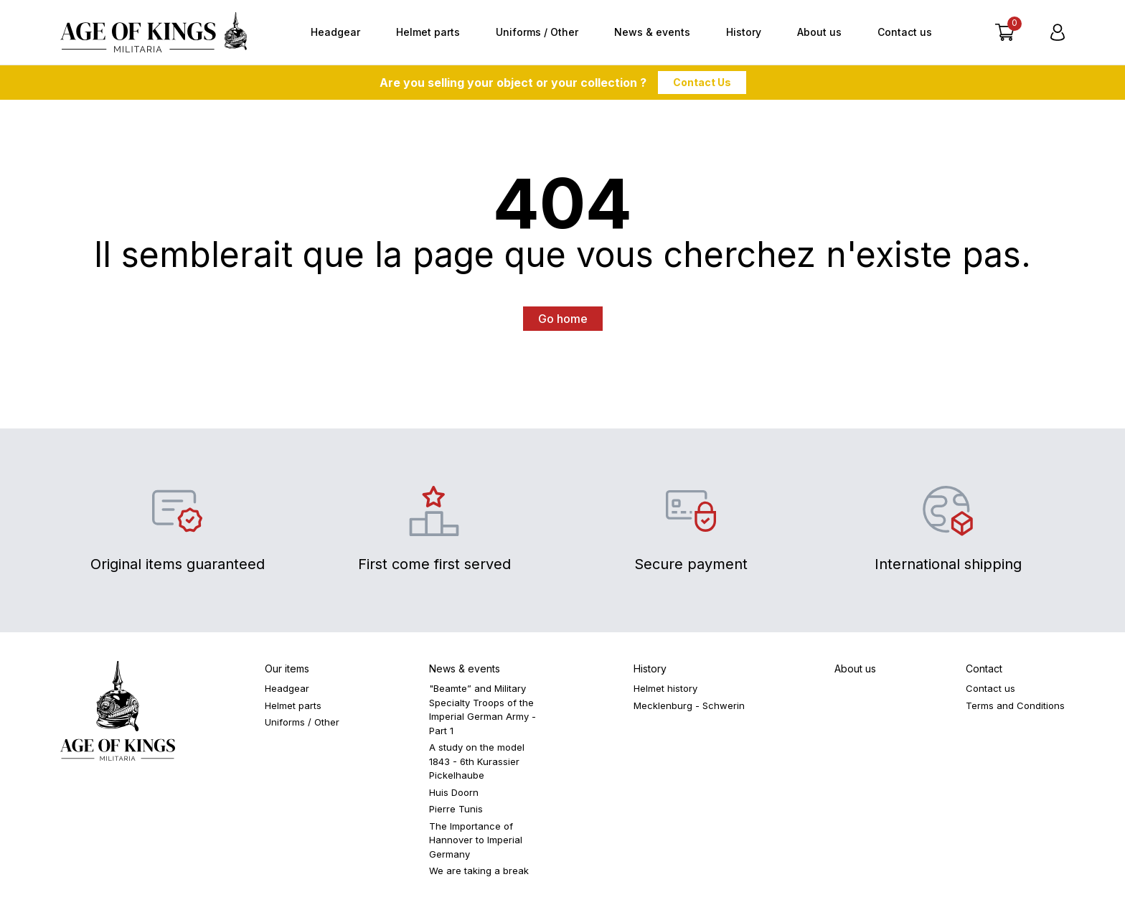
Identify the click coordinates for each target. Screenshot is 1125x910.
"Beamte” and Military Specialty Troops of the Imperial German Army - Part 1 (482, 709)
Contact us (904, 32)
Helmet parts (428, 32)
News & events (652, 32)
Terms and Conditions (1015, 705)
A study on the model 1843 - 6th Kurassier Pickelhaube (476, 761)
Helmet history (665, 688)
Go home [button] (563, 318)
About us (819, 32)
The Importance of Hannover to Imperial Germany (475, 840)
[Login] (1057, 32)
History (743, 32)
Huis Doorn (454, 792)
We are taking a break (479, 870)
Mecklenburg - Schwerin (689, 705)
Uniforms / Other (537, 32)
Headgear (335, 32)
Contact (984, 668)
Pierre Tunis (456, 809)
